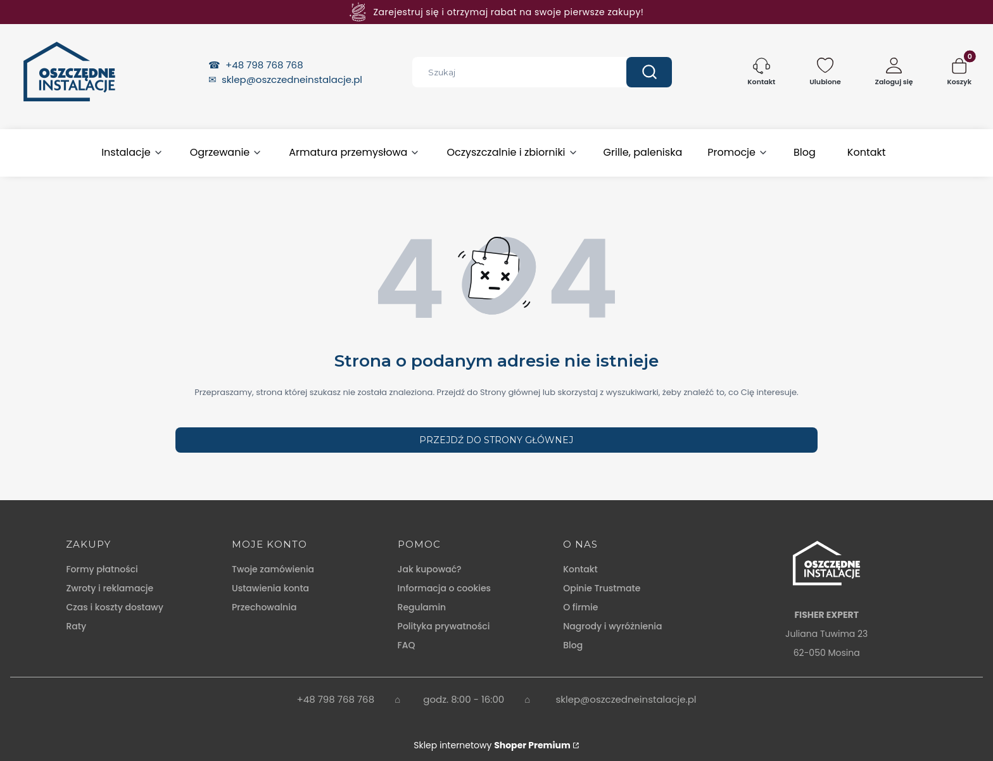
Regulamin (422, 607)
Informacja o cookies (444, 588)
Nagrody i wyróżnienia (612, 626)
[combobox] (510, 72)
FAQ (406, 645)
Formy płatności (101, 569)
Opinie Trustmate (601, 588)
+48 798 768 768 (265, 65)
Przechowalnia (264, 607)
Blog (573, 645)
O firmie (580, 607)
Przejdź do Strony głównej (496, 440)
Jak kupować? (430, 569)
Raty (76, 626)
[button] (649, 72)
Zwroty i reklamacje (109, 588)
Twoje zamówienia (273, 569)
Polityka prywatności (444, 626)
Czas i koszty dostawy (114, 607)
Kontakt (580, 569)
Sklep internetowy (492, 745)
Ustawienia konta (270, 588)
